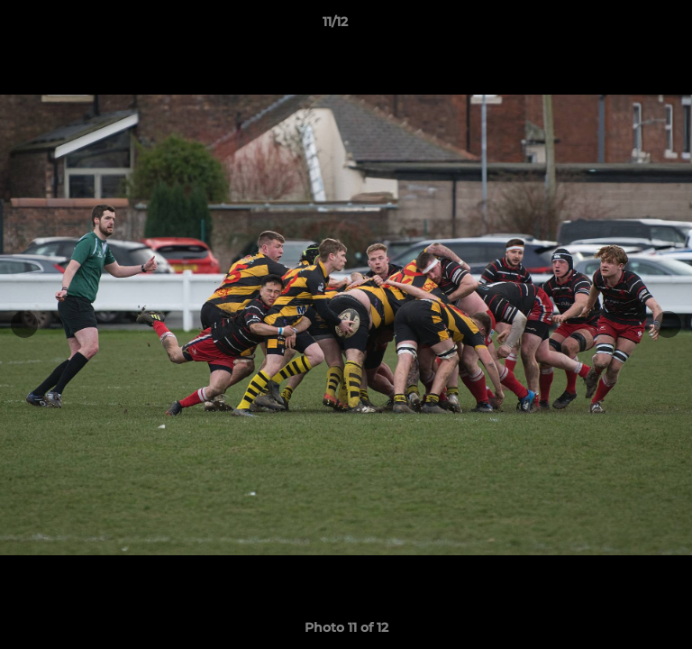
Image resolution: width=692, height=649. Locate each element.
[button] (627, 26)
